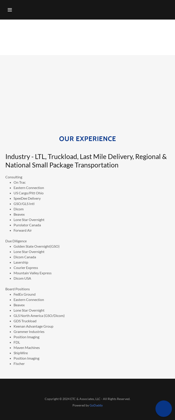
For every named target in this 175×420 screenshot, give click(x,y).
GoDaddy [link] (96, 405)
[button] (9, 9)
